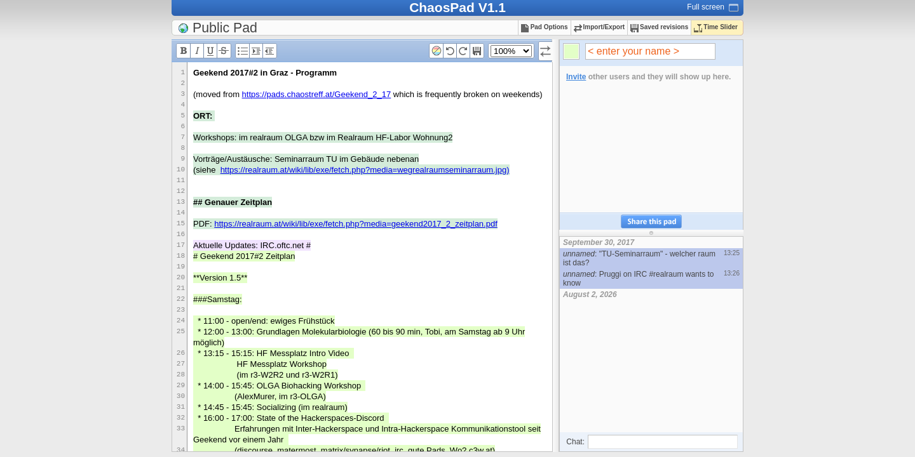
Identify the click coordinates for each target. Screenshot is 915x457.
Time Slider (716, 26)
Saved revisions (659, 26)
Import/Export (599, 26)
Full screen (705, 7)
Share (651, 222)
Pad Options (544, 26)
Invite (576, 76)
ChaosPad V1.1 (457, 7)
